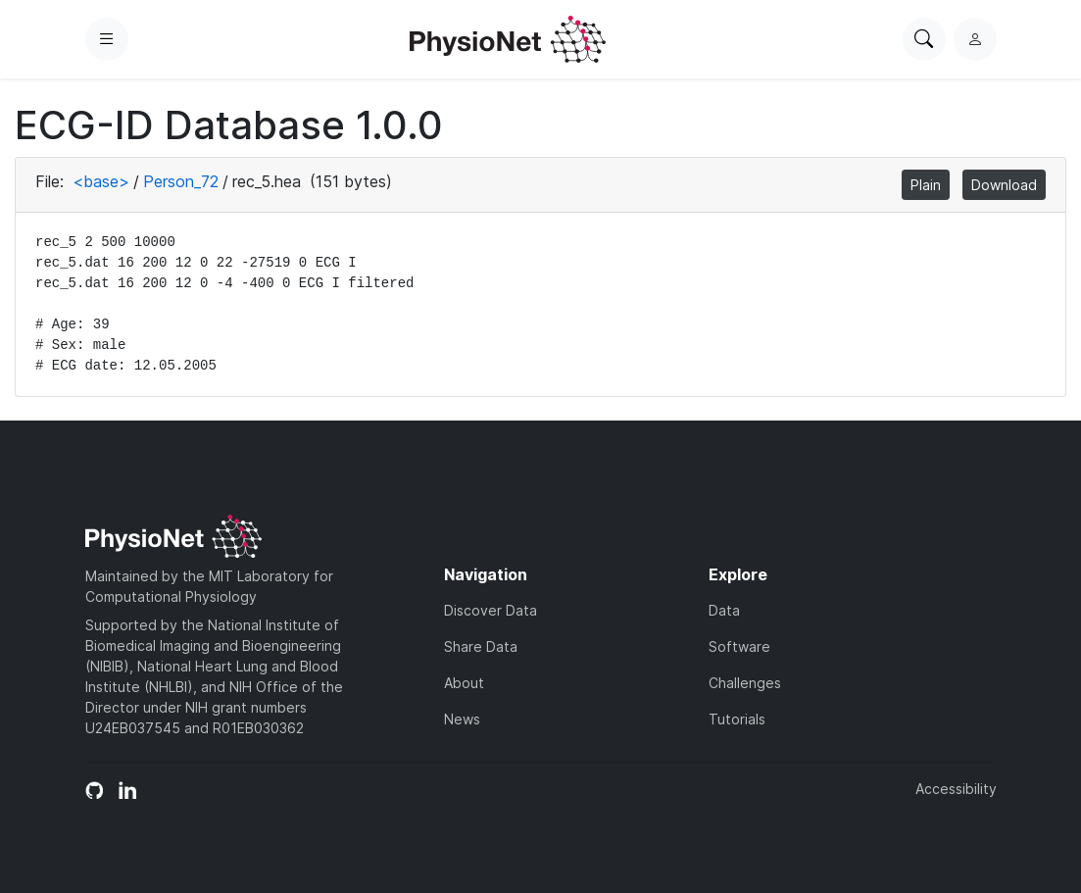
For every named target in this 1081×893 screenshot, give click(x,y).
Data (724, 610)
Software (739, 646)
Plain (925, 184)
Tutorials (737, 719)
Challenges (745, 682)
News (462, 719)
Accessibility (956, 788)
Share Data (480, 646)
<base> (101, 181)
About (464, 682)
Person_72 (181, 181)
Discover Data (490, 610)
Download (1004, 184)
